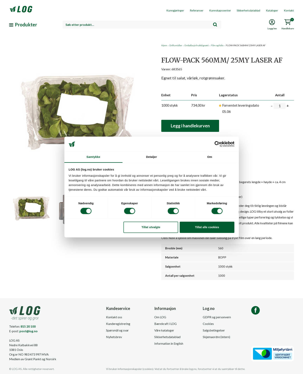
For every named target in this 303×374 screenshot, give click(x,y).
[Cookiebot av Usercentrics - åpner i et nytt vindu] (217, 144)
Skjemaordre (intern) (216, 337)
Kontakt (289, 10)
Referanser (196, 10)
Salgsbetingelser (214, 330)
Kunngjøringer (175, 10)
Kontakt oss (114, 317)
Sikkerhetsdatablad (248, 10)
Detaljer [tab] (151, 156)
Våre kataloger (164, 330)
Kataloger (272, 10)
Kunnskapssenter (220, 10)
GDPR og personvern (217, 317)
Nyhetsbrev (114, 337)
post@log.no (28, 331)
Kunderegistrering (118, 323)
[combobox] (142, 25)
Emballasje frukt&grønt (197, 45)
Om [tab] (209, 156)
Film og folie (217, 45)
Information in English (168, 343)
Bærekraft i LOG (165, 323)
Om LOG (160, 317)
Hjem (164, 45)
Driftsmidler (175, 45)
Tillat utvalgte (151, 227)
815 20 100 (28, 326)
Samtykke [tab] (93, 156)
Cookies (208, 323)
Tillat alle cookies (207, 227)
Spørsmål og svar (117, 330)
